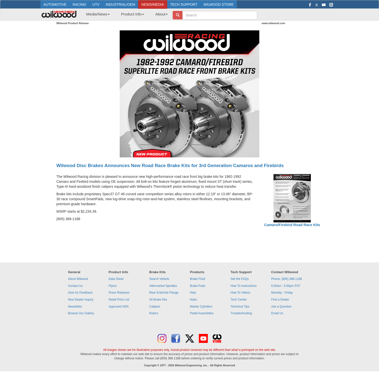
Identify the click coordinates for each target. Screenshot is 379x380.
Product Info (132, 14)
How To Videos (241, 292)
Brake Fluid (197, 279)
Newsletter (75, 306)
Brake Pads (197, 286)
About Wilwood (78, 279)
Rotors (153, 313)
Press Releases (118, 292)
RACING (79, 4)
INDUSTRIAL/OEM (120, 4)
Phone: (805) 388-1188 (286, 279)
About (161, 14)
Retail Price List (118, 299)
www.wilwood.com (273, 23)
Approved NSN (118, 306)
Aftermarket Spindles (163, 286)
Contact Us (75, 286)
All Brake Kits (158, 299)
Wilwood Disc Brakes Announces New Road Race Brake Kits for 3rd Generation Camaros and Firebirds (170, 165)
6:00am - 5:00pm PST (285, 286)
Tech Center (239, 299)
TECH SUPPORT (183, 4)
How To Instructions (244, 286)
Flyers (112, 286)
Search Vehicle (159, 279)
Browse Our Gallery (81, 313)
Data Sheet (115, 279)
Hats (193, 292)
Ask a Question (281, 306)
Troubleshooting (241, 313)
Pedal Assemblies (202, 313)
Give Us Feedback (80, 292)
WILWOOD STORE (219, 4)
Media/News (98, 14)
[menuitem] (96, 15)
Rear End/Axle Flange (163, 292)
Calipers (154, 306)
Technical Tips (240, 306)
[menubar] (125, 15)
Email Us (277, 313)
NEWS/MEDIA (152, 4)
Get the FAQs (240, 279)
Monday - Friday (282, 292)
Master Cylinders (201, 306)
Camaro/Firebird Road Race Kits (292, 225)
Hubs (193, 299)
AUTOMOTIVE (55, 4)
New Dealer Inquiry (80, 299)
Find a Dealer (280, 299)
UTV (95, 4)
